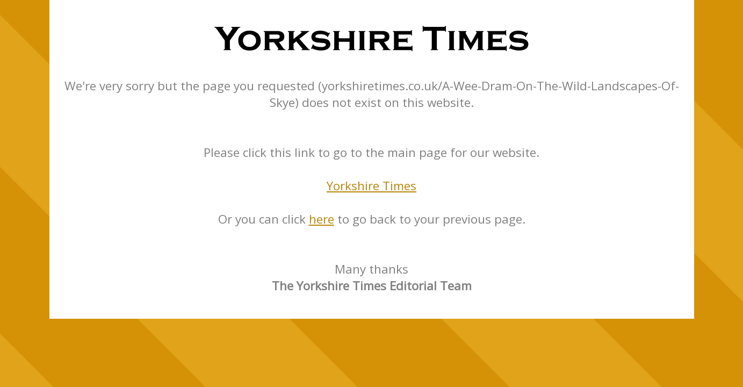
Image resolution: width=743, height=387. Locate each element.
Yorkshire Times (371, 185)
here (321, 219)
